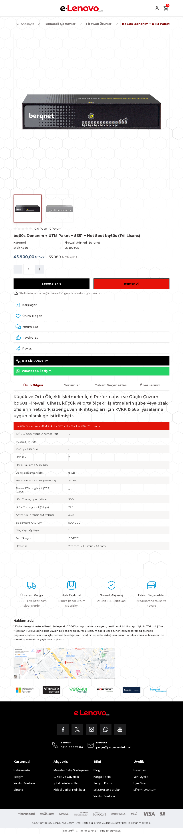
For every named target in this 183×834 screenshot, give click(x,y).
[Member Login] (156, 8)
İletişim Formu (103, 783)
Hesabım (139, 770)
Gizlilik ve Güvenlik (66, 776)
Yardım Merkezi (24, 783)
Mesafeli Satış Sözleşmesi (71, 770)
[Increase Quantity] (39, 269)
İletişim (19, 776)
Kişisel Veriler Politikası (69, 789)
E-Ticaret (81, 830)
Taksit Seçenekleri (111, 385)
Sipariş (18, 789)
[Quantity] (28, 269)
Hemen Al (131, 283)
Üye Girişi (139, 783)
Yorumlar (72, 385)
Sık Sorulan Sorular (106, 789)
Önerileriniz (150, 385)
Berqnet (94, 242)
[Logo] (81, 8)
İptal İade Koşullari (66, 783)
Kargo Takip (102, 776)
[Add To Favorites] (91, 316)
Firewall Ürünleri (76, 242)
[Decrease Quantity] (18, 269)
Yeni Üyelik (140, 776)
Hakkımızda (22, 770)
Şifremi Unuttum (144, 789)
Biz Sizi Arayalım (32, 360)
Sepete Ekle (51, 283)
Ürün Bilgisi (33, 385)
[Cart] (165, 8)
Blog (96, 770)
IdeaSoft (68, 830)
